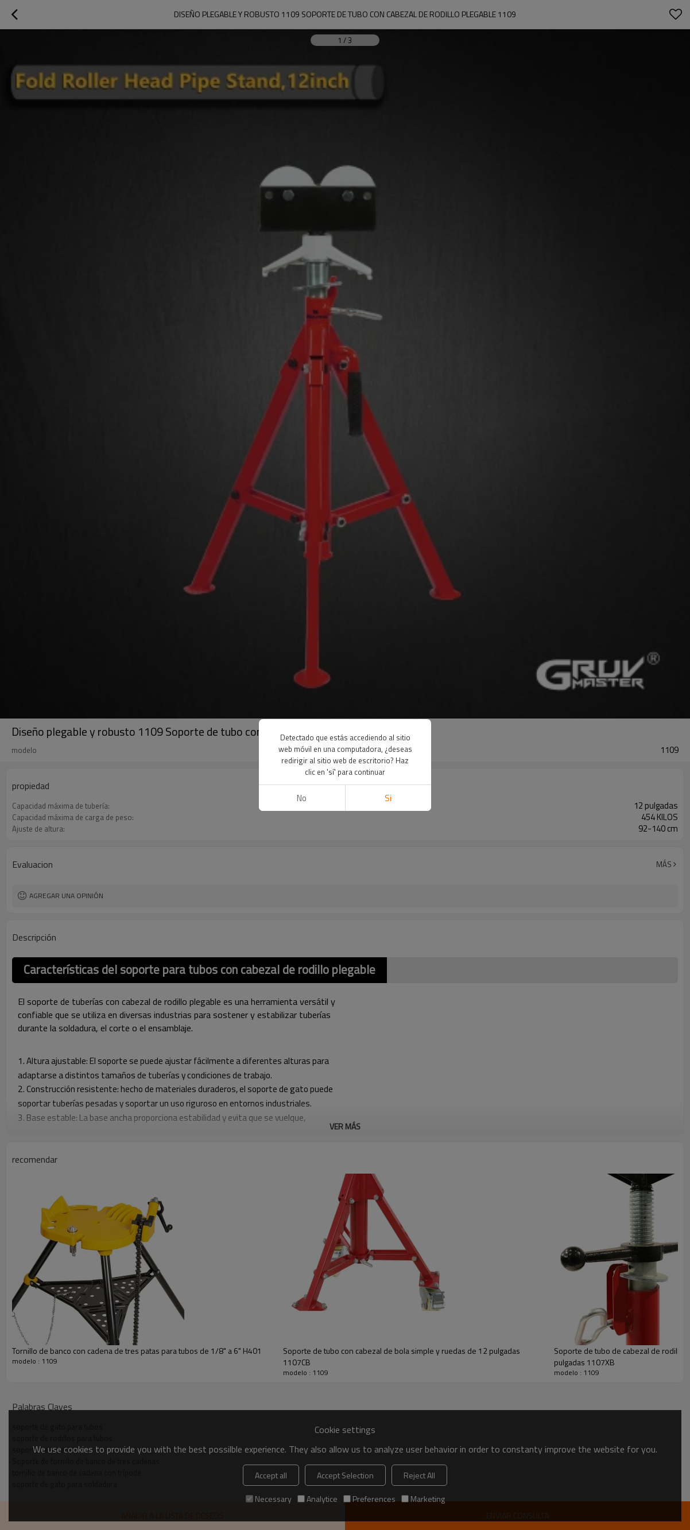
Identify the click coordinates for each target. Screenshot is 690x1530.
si (388, 798)
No (302, 798)
